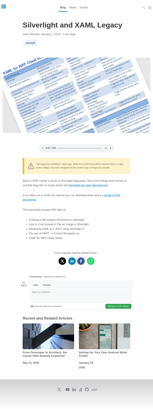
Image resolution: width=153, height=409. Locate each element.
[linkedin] (72, 260)
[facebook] (80, 260)
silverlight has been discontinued (88, 185)
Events (84, 7)
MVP (94, 389)
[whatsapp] (90, 260)
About (72, 7)
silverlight (30, 42)
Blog (63, 7)
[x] (62, 260)
